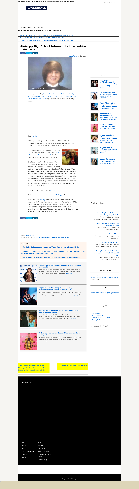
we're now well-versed (38, 195)
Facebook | (104, 293)
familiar (35, 136)
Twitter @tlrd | (95, 293)
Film (22, 449)
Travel (23, 446)
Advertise (95, 311)
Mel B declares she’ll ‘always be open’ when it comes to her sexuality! (42, 38)
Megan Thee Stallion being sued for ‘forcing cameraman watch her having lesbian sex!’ (46, 40)
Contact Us (96, 313)
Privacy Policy (96, 320)
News (32, 235)
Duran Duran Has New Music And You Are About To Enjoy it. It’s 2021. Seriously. (51, 257)
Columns (24, 454)
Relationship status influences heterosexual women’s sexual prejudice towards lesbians (108, 138)
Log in (75, 479)
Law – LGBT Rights (28, 451)
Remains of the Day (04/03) (110, 242)
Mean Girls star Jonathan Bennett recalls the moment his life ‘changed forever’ (108, 116)
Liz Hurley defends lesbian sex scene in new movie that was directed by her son (107, 160)
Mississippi (58, 195)
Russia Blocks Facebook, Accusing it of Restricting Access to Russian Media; (51, 247)
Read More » (69, 273)
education (46, 237)
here (60, 202)
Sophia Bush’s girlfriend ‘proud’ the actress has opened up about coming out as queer (47, 35)
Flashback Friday (114, 234)
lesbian (52, 190)
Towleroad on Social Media (101, 318)
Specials (24, 457)
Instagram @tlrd (113, 293)
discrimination (38, 237)
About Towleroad (98, 315)
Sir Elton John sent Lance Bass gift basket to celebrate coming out (108, 127)
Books (27, 235)
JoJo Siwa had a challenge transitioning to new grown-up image (108, 150)
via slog (42, 200)
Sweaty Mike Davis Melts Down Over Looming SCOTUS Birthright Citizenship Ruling (106, 253)
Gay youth (54, 237)
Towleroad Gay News (70, 8)
